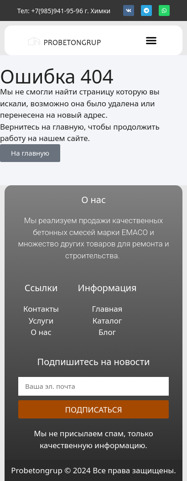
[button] (151, 40)
